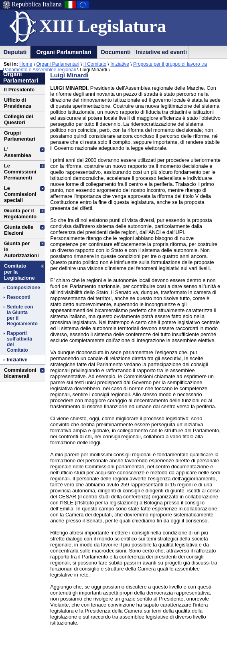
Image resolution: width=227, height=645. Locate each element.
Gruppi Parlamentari (19, 136)
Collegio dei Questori (18, 119)
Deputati (15, 52)
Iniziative (119, 64)
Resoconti (18, 297)
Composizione (21, 287)
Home (25, 64)
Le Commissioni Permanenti (20, 172)
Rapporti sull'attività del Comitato (19, 342)
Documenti (115, 52)
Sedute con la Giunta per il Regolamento (21, 315)
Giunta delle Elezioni (18, 230)
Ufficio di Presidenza (17, 103)
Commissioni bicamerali (20, 373)
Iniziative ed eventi (161, 52)
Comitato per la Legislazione (19, 272)
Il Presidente (19, 90)
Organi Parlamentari (63, 52)
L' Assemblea (17, 152)
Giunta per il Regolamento (20, 214)
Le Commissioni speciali (20, 194)
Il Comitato (94, 64)
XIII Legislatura (102, 26)
